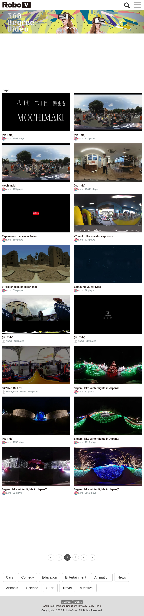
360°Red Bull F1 (12, 388)
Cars (9, 577)
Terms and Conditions (65, 606)
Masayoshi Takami (16, 391)
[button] (11, 22)
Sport (50, 588)
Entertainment (75, 577)
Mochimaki (8, 185)
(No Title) (7, 134)
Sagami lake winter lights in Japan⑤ (96, 388)
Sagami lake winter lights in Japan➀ (96, 489)
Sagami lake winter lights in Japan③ (96, 438)
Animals (12, 588)
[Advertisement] (72, 61)
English (78, 602)
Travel (67, 588)
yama (9, 341)
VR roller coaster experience (19, 286)
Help (98, 606)
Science (32, 588)
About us (48, 606)
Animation (101, 577)
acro (8, 138)
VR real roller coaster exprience (94, 236)
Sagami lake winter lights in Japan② (24, 489)
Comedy (27, 577)
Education (49, 577)
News (121, 577)
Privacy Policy (86, 606)
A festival (86, 588)
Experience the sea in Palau (19, 236)
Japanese (66, 602)
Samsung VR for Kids (87, 286)
